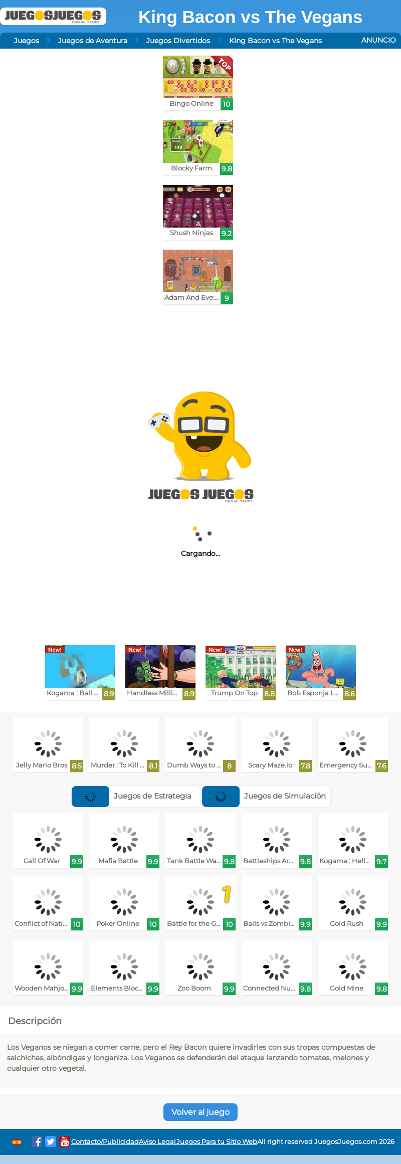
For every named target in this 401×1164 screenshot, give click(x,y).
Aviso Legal (157, 1141)
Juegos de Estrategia (131, 796)
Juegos (26, 40)
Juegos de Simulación (264, 796)
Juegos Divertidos (178, 40)
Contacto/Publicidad (105, 1141)
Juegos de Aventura (92, 40)
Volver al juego (200, 1112)
